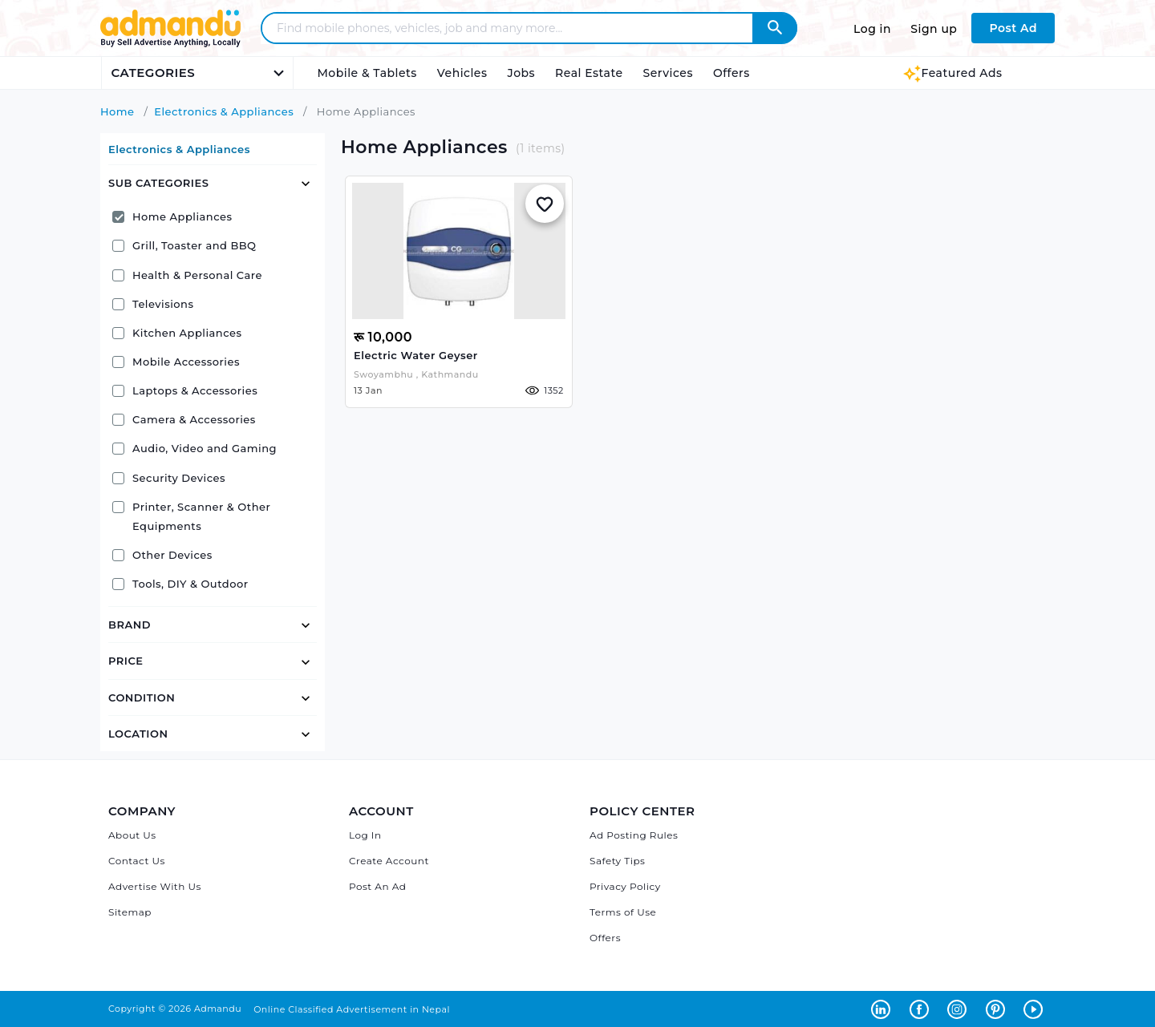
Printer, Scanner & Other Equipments (191, 516)
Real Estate (588, 73)
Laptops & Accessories (184, 390)
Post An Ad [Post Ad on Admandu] (377, 886)
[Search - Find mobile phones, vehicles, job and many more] (517, 28)
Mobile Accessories (176, 361)
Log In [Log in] (365, 835)
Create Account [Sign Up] (389, 861)
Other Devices (162, 554)
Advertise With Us (154, 886)
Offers (731, 73)
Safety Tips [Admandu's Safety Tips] (617, 861)
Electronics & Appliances (224, 111)
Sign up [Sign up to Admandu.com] (933, 29)
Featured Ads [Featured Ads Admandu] (952, 73)
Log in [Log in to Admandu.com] (872, 29)
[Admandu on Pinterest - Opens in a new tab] (998, 1008)
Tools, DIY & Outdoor (180, 583)
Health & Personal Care (187, 275)
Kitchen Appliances (177, 332)
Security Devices (168, 477)
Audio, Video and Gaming (194, 448)
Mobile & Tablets (367, 73)
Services (668, 73)
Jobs (521, 73)
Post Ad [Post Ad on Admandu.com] (1013, 28)
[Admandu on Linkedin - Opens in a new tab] (884, 1008)
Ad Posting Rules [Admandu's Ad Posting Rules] (634, 835)
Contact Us (136, 861)
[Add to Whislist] (544, 203)
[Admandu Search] (774, 28)
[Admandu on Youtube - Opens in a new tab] (1035, 1008)
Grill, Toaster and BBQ (184, 245)
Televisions (152, 303)
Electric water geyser (416, 355)
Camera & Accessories (184, 419)
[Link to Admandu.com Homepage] (170, 44)
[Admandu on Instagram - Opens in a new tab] (960, 1008)
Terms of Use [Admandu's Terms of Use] (623, 912)
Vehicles (462, 73)
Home (117, 111)
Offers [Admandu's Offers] (605, 938)
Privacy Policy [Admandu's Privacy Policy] (625, 886)
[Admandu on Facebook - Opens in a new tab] (922, 1008)
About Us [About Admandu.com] (132, 835)
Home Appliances (172, 216)
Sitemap (130, 912)
